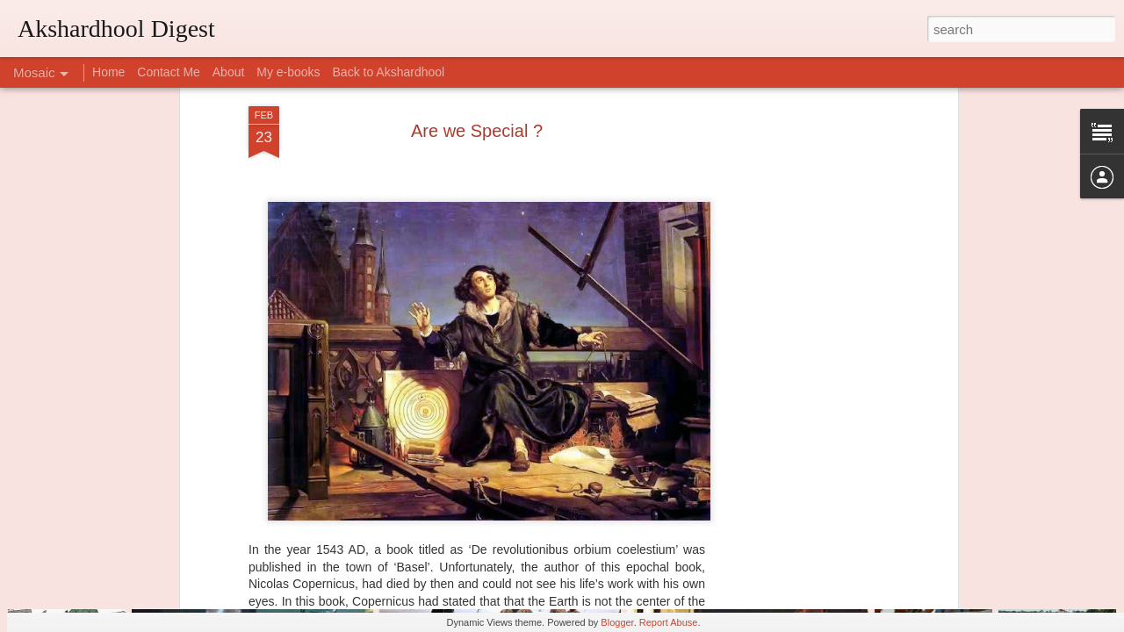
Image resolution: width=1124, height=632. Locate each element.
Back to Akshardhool (389, 72)
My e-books (288, 72)
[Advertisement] (802, 268)
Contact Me (168, 72)
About (229, 72)
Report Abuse (668, 622)
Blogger (617, 622)
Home (108, 72)
